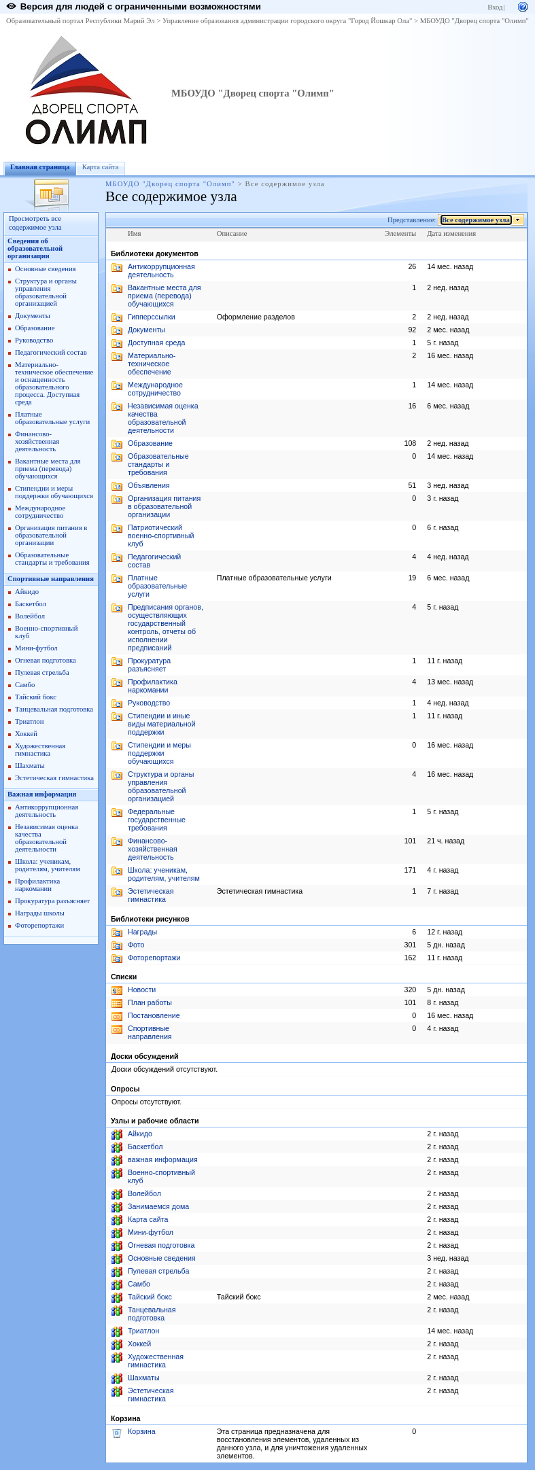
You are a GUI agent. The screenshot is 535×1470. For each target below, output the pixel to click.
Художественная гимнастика (40, 749)
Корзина (142, 1431)
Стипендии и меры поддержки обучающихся (54, 492)
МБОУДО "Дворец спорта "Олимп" (474, 20)
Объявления (149, 485)
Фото (136, 945)
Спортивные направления (50, 578)
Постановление (154, 1015)
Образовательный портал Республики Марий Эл (80, 20)
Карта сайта (100, 167)
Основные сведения (45, 269)
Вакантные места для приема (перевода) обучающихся (48, 468)
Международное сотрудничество (40, 511)
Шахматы (30, 765)
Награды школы (40, 913)
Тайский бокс (35, 697)
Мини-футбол (36, 648)
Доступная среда (156, 342)
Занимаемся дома (158, 1206)
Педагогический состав (51, 352)
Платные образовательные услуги (52, 417)
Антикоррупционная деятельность (46, 810)
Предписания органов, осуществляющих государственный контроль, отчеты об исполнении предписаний (165, 627)
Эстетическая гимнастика (54, 778)
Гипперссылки (151, 317)
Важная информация (41, 794)
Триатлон (29, 721)
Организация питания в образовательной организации (51, 535)
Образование (34, 328)
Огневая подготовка (45, 660)
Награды (142, 932)
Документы (32, 315)
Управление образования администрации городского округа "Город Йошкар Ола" (287, 20)
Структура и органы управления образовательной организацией (46, 292)
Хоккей (26, 733)
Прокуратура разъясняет (52, 901)
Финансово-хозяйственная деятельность (37, 441)
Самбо (25, 684)
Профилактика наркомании (37, 884)
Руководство (34, 340)
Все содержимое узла (476, 220)
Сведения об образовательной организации (35, 248)
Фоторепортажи (39, 925)
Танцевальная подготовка (54, 709)
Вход (494, 7)
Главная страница (40, 167)
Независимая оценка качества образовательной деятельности (46, 838)
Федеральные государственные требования (157, 819)
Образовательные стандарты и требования (52, 558)
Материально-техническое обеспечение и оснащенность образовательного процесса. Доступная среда (54, 383)
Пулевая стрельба (42, 672)
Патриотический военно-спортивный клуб (161, 535)
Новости (142, 989)
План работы (150, 1002)
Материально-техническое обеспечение (151, 363)
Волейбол (30, 616)
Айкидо (27, 591)
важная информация (163, 1159)
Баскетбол (30, 604)
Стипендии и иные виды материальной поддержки (162, 724)
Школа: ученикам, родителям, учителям (47, 865)
